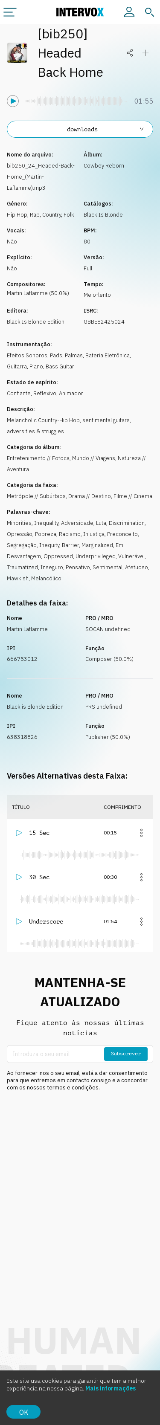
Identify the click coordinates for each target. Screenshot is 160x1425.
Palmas (74, 355)
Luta (101, 523)
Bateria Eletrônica (107, 355)
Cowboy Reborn (104, 165)
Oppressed (58, 556)
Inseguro (52, 567)
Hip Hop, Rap (23, 214)
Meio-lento (97, 294)
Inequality (46, 523)
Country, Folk (58, 214)
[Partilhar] (130, 53)
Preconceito (122, 534)
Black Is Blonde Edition (35, 321)
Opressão (19, 534)
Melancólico (46, 578)
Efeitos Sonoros (27, 355)
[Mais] (141, 833)
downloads (106, 129)
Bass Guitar (60, 366)
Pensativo (78, 567)
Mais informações (110, 1388)
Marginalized (97, 545)
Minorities (19, 523)
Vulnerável (131, 556)
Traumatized (22, 567)
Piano (36, 366)
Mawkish (18, 578)
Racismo (70, 534)
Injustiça (94, 534)
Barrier (70, 545)
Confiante (19, 393)
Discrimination (127, 523)
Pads (56, 355)
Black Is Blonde (103, 214)
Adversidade (77, 523)
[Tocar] (13, 101)
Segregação (22, 545)
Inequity (49, 545)
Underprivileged (96, 556)
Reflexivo (44, 393)
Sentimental (107, 567)
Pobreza (45, 534)
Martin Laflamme (27, 629)
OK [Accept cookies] (23, 1412)
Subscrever (126, 1054)
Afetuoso (136, 567)
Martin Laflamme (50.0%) (38, 293)
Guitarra (17, 366)
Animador (71, 393)
